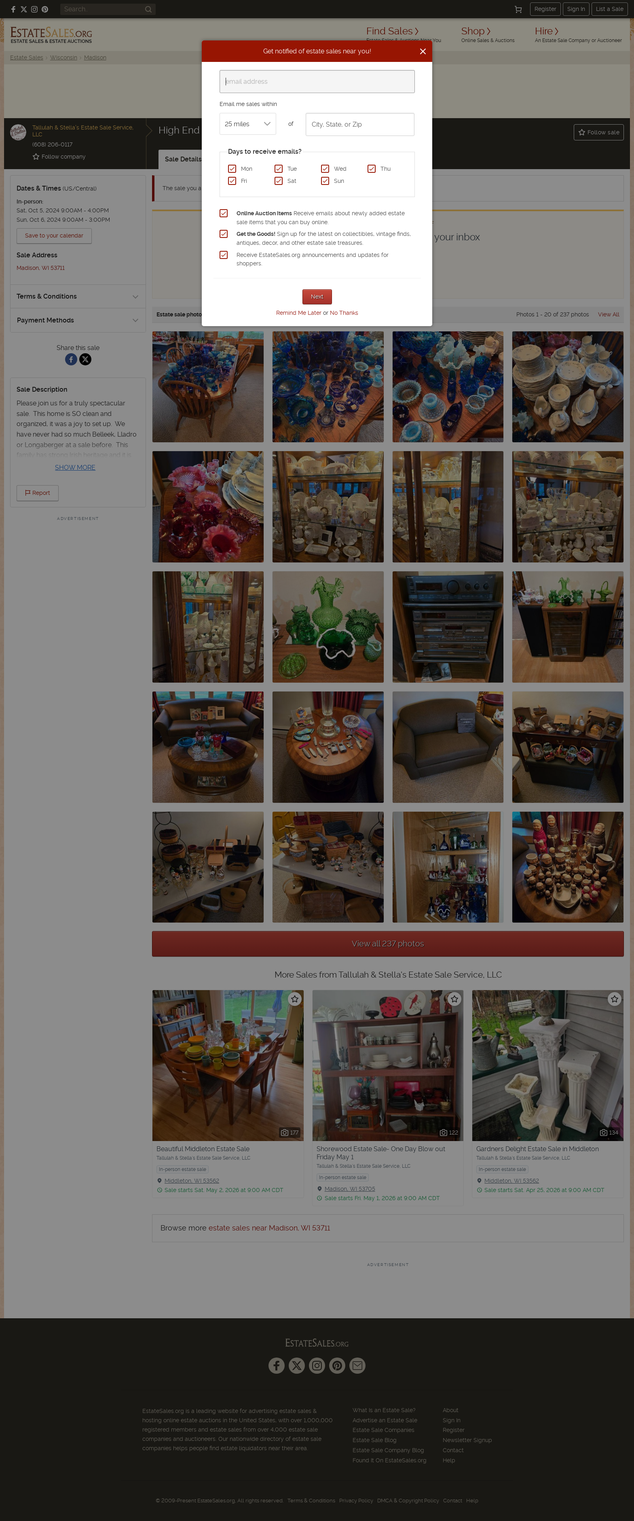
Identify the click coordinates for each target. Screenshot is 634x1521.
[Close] (423, 51)
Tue (292, 168)
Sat (291, 181)
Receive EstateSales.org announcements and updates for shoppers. (313, 259)
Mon (246, 168)
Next (317, 296)
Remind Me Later (298, 313)
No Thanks (344, 313)
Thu (385, 168)
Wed (340, 168)
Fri (244, 181)
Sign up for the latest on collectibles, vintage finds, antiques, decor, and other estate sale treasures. (324, 238)
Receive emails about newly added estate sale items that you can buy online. (321, 217)
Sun (339, 181)
